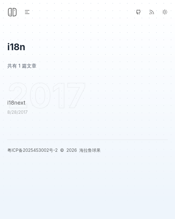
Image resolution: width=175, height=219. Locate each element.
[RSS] (152, 12)
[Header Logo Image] (12, 12)
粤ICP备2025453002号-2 (32, 150)
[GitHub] (138, 12)
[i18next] (87, 108)
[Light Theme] (165, 12)
